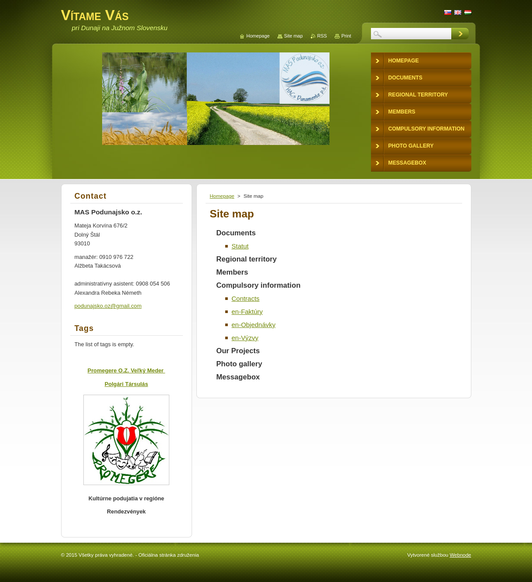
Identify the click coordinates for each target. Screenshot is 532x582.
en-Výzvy (245, 337)
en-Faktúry (247, 311)
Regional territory (246, 259)
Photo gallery (239, 364)
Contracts (246, 298)
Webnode (460, 555)
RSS (322, 35)
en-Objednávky (254, 324)
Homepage (222, 196)
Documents (236, 233)
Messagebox (238, 377)
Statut (240, 246)
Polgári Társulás (126, 384)
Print (346, 35)
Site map (293, 35)
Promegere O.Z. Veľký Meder (126, 370)
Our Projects (238, 351)
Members (232, 272)
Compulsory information (258, 285)
